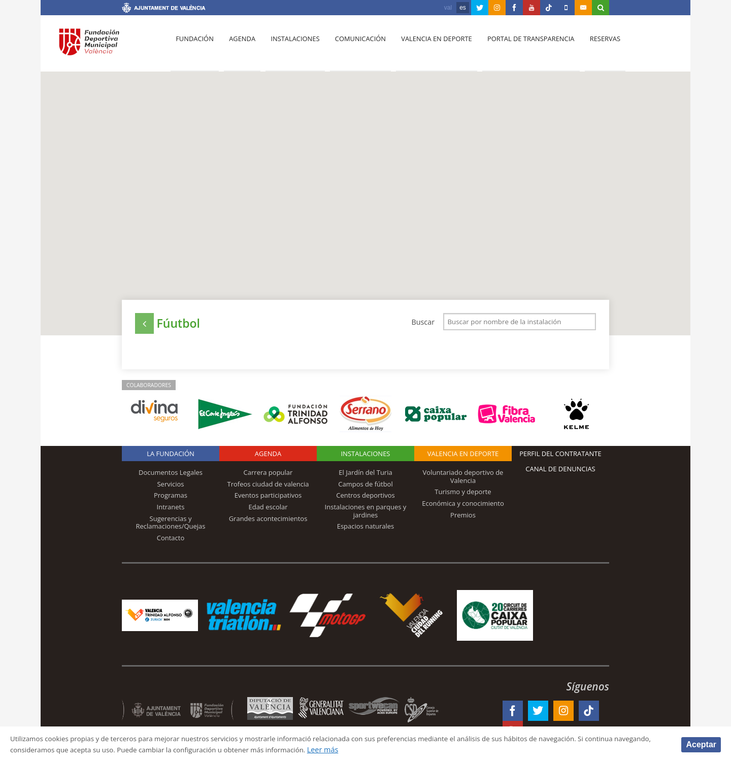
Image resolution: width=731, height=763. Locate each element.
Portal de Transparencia (521, 46)
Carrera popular (268, 475)
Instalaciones (290, 46)
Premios (463, 518)
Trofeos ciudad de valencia (268, 487)
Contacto (171, 540)
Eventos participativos (268, 498)
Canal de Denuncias (560, 471)
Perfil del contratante (560, 456)
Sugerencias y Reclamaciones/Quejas (171, 525)
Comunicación (354, 46)
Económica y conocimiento (463, 506)
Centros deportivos (365, 498)
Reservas (593, 46)
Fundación (194, 46)
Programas (170, 498)
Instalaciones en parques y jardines (366, 514)
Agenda (239, 46)
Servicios (170, 487)
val (448, 7)
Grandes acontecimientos (268, 521)
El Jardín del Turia (365, 475)
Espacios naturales (365, 529)
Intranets (171, 509)
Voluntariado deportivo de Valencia (463, 479)
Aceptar (701, 744)
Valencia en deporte (428, 46)
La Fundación (170, 456)
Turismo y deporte (463, 494)
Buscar (423, 322)
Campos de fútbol (365, 487)
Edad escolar (267, 509)
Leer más (388, 749)
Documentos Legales (171, 475)
